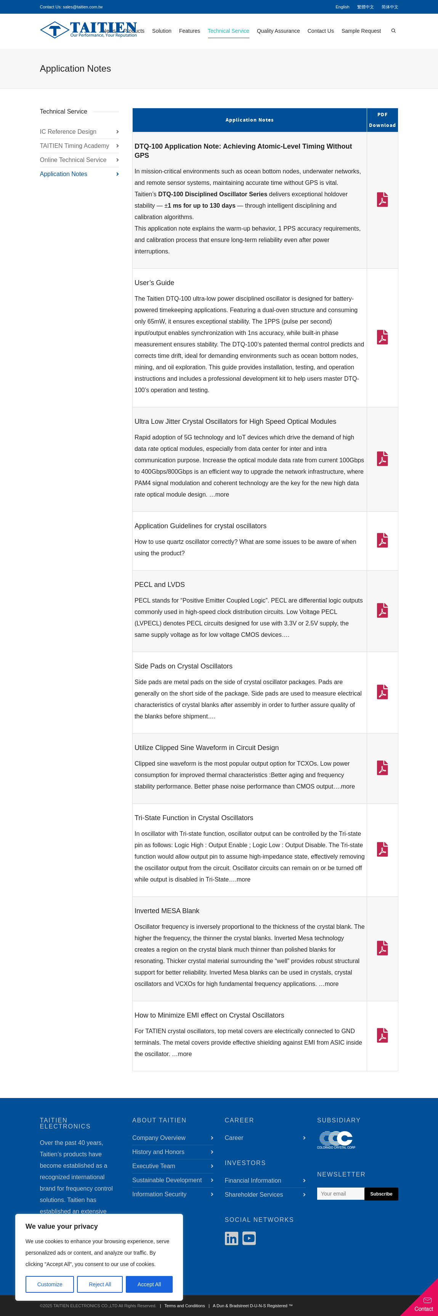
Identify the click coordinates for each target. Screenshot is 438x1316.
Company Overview (159, 1138)
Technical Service (228, 33)
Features (189, 31)
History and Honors (158, 1152)
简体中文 (390, 7)
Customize (50, 1284)
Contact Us (321, 31)
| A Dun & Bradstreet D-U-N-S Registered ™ (249, 1305)
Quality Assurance (278, 31)
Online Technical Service (73, 160)
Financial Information (253, 1180)
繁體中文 (365, 7)
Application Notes (64, 174)
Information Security (159, 1194)
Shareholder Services (254, 1194)
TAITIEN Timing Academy (74, 146)
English (342, 7)
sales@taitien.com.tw (83, 7)
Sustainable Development (167, 1180)
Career (234, 1138)
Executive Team (153, 1166)
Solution (162, 31)
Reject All (100, 1284)
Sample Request (361, 31)
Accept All (149, 1284)
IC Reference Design (68, 131)
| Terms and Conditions (181, 1305)
